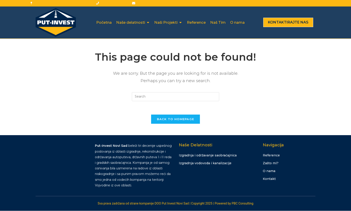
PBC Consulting (242, 203)
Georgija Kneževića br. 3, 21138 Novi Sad (63, 3)
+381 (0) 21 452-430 (114, 3)
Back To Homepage (175, 119)
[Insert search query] (175, 96)
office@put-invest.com (153, 3)
